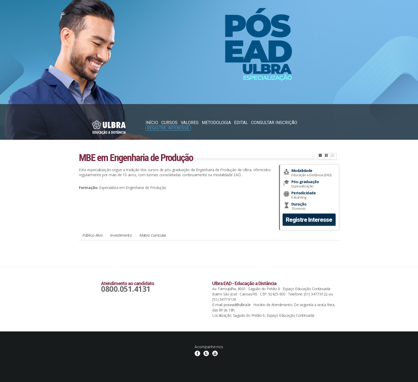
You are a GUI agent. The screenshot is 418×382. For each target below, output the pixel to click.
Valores (190, 122)
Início (152, 122)
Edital (241, 122)
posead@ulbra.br (237, 304)
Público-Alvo (92, 235)
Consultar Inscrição (274, 122)
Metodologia (216, 122)
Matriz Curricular (152, 235)
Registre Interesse (168, 127)
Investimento (121, 235)
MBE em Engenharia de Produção (136, 157)
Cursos (169, 122)
